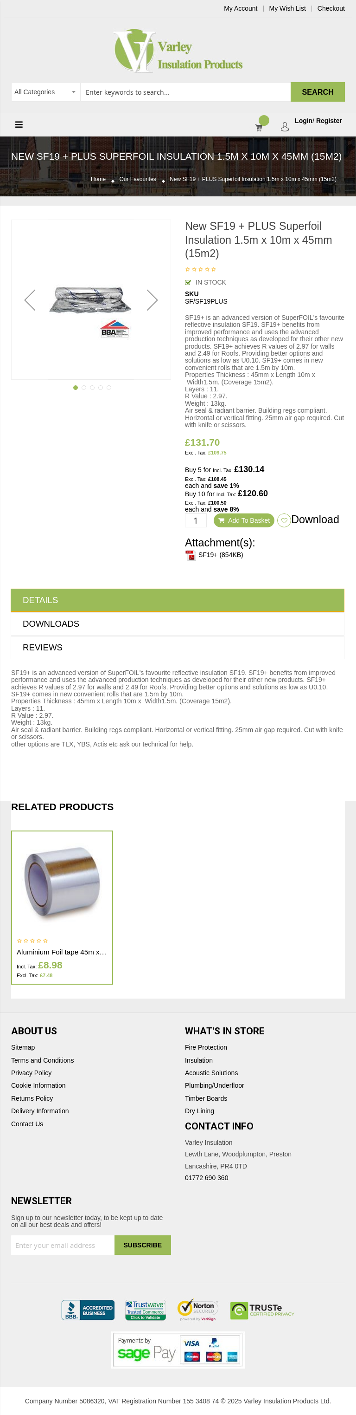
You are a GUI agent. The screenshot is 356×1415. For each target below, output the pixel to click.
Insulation (199, 1060)
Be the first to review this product (200, 270)
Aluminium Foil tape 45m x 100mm (71, 952)
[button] (29, 300)
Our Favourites (137, 179)
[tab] (177, 600)
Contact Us (27, 1124)
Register (329, 120)
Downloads (51, 624)
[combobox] (178, 92)
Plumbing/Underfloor (214, 1085)
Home (98, 179)
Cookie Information (38, 1085)
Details (40, 600)
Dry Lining (199, 1111)
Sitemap (23, 1047)
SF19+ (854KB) (214, 554)
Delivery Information (40, 1111)
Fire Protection (206, 1047)
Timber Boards (206, 1098)
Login (303, 120)
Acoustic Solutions (211, 1073)
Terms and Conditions (42, 1060)
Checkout (331, 9)
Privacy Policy (31, 1073)
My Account (240, 9)
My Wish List (287, 9)
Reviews (43, 647)
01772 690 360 (206, 1177)
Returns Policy (32, 1098)
